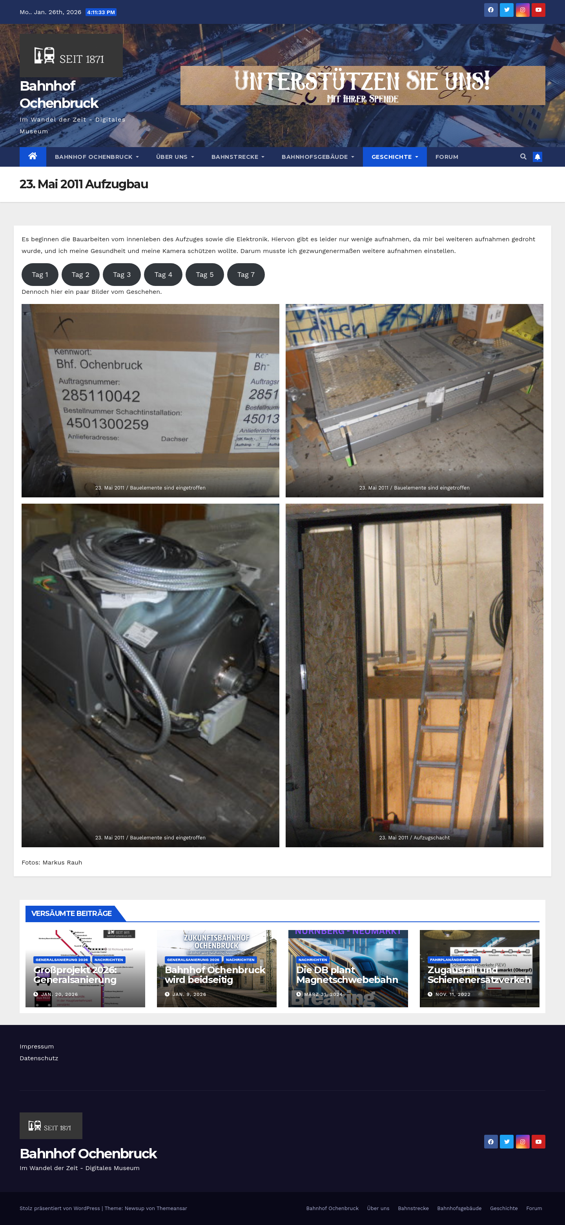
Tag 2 (80, 274)
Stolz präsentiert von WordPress (61, 1208)
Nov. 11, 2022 (453, 994)
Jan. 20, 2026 (59, 994)
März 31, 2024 (323, 994)
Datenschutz (39, 1058)
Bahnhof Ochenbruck (97, 156)
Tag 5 (204, 274)
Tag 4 (163, 274)
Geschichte (395, 156)
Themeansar (172, 1208)
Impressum (37, 1046)
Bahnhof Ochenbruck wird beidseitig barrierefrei (215, 979)
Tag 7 (246, 274)
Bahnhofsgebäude (318, 156)
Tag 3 (122, 274)
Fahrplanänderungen (454, 959)
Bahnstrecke (238, 156)
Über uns (175, 156)
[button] (523, 156)
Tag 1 (40, 274)
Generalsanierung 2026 (62, 959)
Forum (447, 156)
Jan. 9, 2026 (189, 994)
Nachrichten (109, 959)
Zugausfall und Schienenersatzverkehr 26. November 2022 (479, 979)
